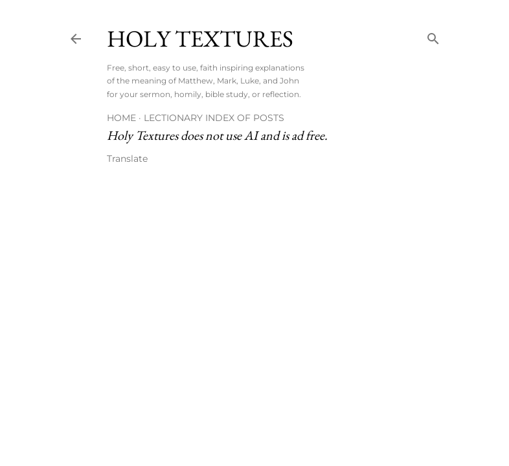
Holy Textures (200, 38)
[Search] (433, 36)
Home (121, 118)
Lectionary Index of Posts (214, 118)
